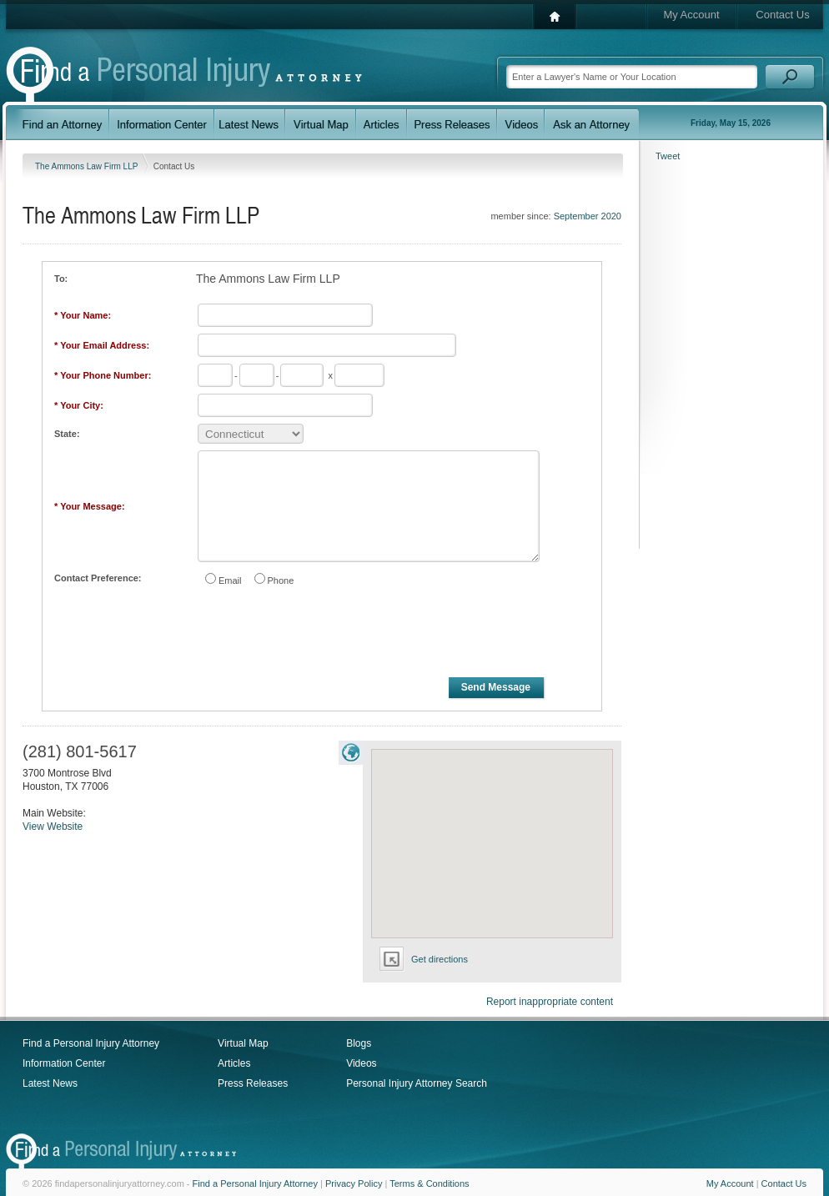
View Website (53, 826)
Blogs (358, 1043)
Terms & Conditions (429, 1183)
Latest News (50, 1083)
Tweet (668, 156)
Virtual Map (243, 1043)
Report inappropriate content (549, 1002)
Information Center (64, 1063)
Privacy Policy (353, 1183)
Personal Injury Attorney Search (416, 1083)
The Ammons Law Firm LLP (87, 166)
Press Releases (253, 1083)
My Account (691, 14)
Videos (361, 1063)
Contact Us (782, 14)
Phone (281, 580)
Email (230, 580)
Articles (234, 1063)
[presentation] (323, 634)
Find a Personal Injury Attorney (91, 1043)
